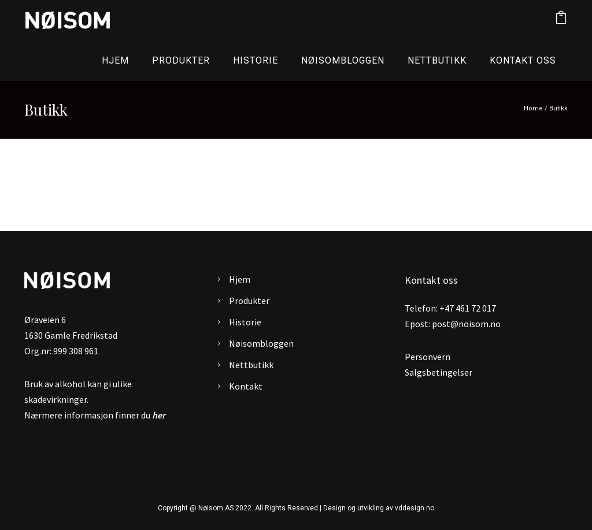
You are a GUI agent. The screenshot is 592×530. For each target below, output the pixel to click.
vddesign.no (414, 508)
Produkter (181, 60)
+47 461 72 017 (467, 308)
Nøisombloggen (342, 60)
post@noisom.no (466, 323)
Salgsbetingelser (438, 372)
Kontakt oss (523, 60)
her (158, 415)
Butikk (558, 108)
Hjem (115, 60)
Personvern (427, 356)
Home (533, 108)
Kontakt (245, 386)
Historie (255, 60)
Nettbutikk (437, 60)
